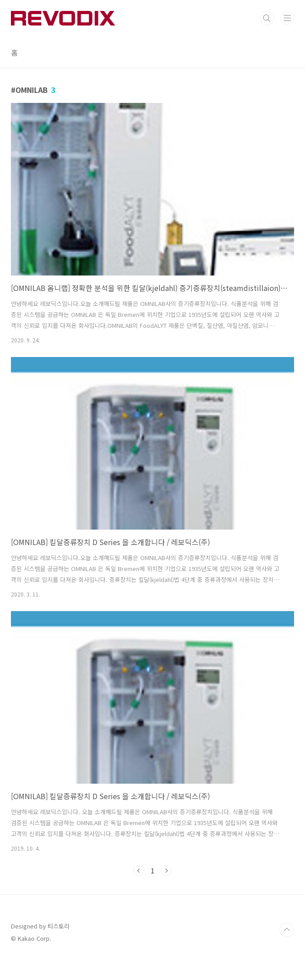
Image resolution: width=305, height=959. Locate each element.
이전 (138, 870)
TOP (287, 930)
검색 (267, 18)
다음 (166, 870)
